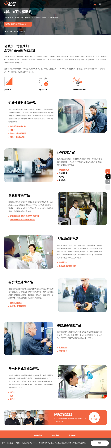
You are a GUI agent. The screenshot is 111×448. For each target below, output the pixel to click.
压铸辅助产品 (64, 174)
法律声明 (55, 435)
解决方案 (9, 31)
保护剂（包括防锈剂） (18, 138)
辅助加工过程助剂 (19, 31)
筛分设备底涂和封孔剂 (67, 270)
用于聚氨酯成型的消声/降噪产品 (22, 224)
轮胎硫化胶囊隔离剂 (18, 311)
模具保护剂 (63, 352)
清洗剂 (12, 397)
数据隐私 (82, 443)
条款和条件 (38, 435)
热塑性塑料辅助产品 (18, 131)
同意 (99, 443)
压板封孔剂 (63, 267)
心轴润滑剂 (63, 355)
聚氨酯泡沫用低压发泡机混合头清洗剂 (24, 220)
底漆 (11, 400)
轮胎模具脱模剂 (16, 307)
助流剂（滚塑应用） (18, 141)
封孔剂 (12, 404)
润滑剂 (12, 134)
